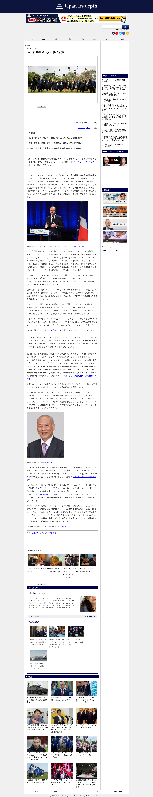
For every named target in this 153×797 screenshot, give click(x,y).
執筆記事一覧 (90, 616)
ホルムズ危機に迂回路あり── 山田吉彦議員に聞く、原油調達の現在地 (115, 130)
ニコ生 (55, 792)
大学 (46, 533)
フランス (81, 128)
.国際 (28, 45)
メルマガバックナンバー (118, 792)
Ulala (76, 123)
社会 (83, 39)
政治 (43, 39)
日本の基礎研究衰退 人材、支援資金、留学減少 (52, 571)
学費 (50, 533)
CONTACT (35, 792)
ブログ (32, 616)
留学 (54, 533)
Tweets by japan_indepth (110, 247)
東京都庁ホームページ (52, 462)
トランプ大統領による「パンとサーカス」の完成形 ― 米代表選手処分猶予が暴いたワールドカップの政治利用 (114, 107)
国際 (70, 39)
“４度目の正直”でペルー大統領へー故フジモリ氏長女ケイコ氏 (61, 782)
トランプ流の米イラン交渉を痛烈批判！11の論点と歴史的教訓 (61, 755)
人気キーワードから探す (121, 29)
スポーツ (96, 39)
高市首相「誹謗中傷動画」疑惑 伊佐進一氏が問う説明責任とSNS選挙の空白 (37, 727)
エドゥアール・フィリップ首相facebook (71, 246)
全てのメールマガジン (111, 251)
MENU (31, 39)
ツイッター (44, 616)
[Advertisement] (62, 113)
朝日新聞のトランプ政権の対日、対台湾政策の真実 (114, 80)
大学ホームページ (67, 526)
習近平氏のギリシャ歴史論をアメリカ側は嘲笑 (114, 145)
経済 (56, 39)
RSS (97, 792)
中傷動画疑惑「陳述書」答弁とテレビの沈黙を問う (114, 100)
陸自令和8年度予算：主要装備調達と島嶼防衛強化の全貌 (37, 700)
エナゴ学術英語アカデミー (45, 494)
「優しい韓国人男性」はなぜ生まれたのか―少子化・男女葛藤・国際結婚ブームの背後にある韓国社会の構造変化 (114, 116)
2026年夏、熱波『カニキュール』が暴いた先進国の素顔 (114, 94)
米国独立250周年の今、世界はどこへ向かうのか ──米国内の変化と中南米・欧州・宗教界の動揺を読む (115, 138)
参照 (39, 488)
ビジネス (122, 39)
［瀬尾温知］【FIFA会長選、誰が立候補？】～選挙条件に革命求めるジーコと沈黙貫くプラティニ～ (114, 87)
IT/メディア (109, 39)
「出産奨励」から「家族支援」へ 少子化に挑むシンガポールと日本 (86, 700)
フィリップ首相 (49, 330)
